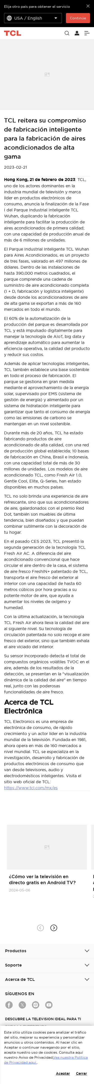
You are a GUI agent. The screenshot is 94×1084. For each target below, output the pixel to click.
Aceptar (63, 1073)
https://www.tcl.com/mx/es (31, 787)
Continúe (78, 18)
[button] (53, 928)
